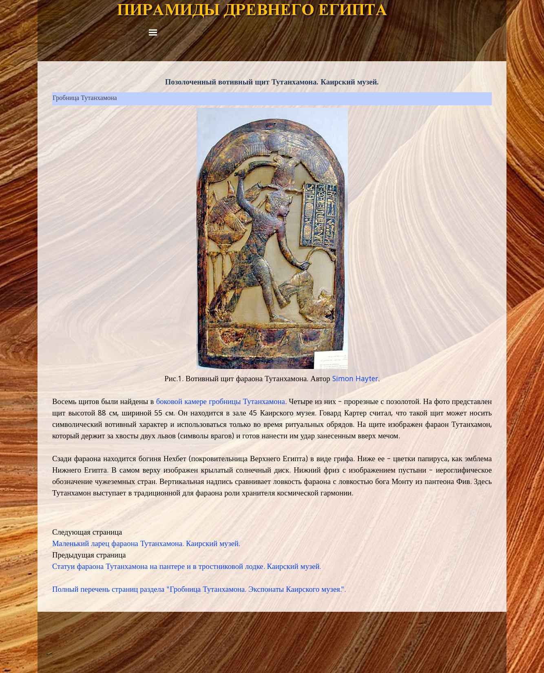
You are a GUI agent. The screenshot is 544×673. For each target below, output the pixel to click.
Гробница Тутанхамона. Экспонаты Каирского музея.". (258, 590)
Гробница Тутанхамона (85, 98)
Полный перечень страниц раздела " (111, 590)
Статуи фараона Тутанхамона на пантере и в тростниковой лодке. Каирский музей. (186, 567)
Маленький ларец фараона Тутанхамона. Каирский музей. (146, 544)
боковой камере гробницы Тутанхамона (220, 402)
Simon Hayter (355, 379)
